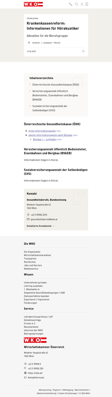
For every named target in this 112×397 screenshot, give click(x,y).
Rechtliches (30, 261)
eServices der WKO (33, 330)
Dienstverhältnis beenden (36, 296)
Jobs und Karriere (33, 265)
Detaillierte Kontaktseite (41, 226)
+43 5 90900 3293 (37, 214)
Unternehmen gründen (35, 282)
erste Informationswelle (42, 131)
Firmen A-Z (29, 323)
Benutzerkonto (31, 326)
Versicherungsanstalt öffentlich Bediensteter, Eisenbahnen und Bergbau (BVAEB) (55, 95)
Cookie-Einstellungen (67, 393)
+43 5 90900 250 (33, 368)
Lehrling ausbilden (33, 285)
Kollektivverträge (32, 319)
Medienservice (31, 268)
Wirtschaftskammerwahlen (37, 255)
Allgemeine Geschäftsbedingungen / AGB (44, 292)
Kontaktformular (34, 377)
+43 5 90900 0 (32, 363)
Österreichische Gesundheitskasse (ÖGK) (55, 84)
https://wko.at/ (33, 372)
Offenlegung (68, 390)
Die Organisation (32, 251)
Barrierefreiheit (82, 390)
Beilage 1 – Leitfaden (45, 139)
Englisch (57, 390)
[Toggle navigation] (86, 4)
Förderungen (30, 302)
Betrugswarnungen (34, 333)
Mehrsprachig (45, 390)
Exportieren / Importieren (36, 299)
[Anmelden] (82, 4)
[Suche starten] (76, 4)
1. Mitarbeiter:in (32, 289)
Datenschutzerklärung (46, 393)
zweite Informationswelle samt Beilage (50, 135)
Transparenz (30, 258)
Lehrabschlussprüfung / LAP (38, 316)
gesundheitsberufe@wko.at (42, 219)
